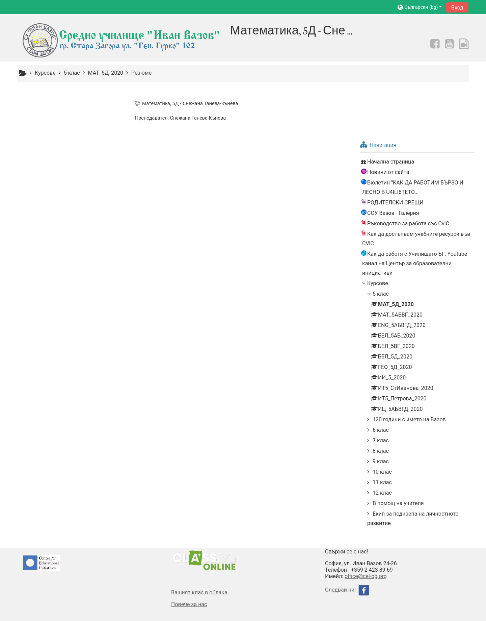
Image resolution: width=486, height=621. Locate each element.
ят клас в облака (206, 540)
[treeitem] (71, 110)
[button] (420, 7)
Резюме (141, 73)
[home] (122, 40)
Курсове (36, 231)
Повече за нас (189, 552)
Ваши (178, 540)
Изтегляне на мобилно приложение (365, 609)
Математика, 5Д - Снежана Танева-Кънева (191, 103)
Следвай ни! (340, 538)
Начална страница (49, 109)
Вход (457, 7)
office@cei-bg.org (366, 524)
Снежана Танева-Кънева (199, 118)
